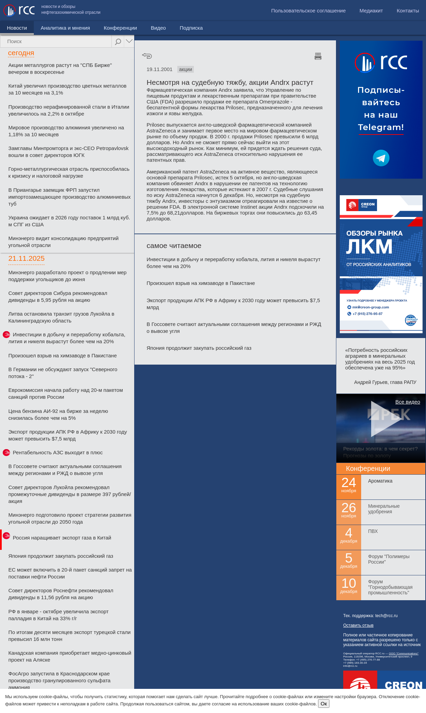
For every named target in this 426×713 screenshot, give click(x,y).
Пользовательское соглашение (308, 10)
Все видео (407, 402)
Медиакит (371, 10)
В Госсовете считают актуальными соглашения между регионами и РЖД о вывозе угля (64, 469)
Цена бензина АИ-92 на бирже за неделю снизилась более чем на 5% (58, 414)
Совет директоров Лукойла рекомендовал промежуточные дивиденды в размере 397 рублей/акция (69, 494)
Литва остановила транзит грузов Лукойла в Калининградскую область (61, 317)
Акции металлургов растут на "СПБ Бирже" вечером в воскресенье (60, 68)
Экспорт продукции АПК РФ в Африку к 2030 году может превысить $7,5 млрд (67, 435)
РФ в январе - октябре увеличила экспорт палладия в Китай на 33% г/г (58, 614)
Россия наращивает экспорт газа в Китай (62, 538)
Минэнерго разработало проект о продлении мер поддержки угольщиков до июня (67, 275)
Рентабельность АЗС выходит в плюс (58, 452)
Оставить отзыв (358, 625)
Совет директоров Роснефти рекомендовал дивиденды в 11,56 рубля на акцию (60, 593)
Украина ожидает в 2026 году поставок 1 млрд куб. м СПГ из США (69, 221)
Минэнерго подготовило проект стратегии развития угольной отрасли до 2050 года (69, 518)
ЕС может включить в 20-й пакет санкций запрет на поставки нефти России (70, 573)
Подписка (191, 28)
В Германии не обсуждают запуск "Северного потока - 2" (62, 372)
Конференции (120, 28)
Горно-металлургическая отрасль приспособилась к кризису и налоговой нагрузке (68, 172)
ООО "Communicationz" (403, 653)
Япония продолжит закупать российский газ (60, 556)
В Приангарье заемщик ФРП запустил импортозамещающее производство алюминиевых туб (69, 197)
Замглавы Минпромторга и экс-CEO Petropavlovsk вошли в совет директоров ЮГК (68, 151)
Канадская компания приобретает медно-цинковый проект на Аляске (69, 656)
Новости (17, 28)
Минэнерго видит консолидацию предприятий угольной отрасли (63, 241)
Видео (158, 28)
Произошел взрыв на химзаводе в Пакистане (62, 355)
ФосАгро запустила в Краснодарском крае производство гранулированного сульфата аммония (59, 680)
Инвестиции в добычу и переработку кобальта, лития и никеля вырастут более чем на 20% (66, 337)
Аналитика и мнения (65, 28)
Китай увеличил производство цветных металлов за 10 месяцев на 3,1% (67, 89)
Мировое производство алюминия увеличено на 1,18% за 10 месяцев (66, 131)
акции (185, 69)
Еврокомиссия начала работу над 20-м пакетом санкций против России (65, 393)
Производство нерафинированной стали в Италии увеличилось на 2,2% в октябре (68, 110)
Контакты (408, 10)
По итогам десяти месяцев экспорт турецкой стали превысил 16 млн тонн (69, 635)
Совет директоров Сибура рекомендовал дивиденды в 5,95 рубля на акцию (57, 296)
